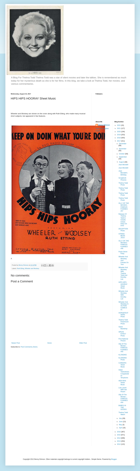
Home (49, 343)
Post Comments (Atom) (29, 347)
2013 (119, 441)
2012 (119, 444)
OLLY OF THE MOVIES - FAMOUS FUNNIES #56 (123, 245)
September (123, 157)
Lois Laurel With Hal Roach (122, 390)
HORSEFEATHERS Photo (123, 315)
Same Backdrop (122, 328)
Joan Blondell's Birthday (122, 173)
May (120, 425)
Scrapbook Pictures (122, 179)
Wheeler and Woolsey (32, 268)
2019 (119, 135)
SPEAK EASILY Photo (122, 334)
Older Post (83, 343)
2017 (119, 141)
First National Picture (123, 340)
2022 (119, 125)
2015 (119, 435)
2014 (119, 438)
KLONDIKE (122, 355)
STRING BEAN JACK (121, 236)
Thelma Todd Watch (123, 413)
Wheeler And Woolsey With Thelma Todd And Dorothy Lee (123, 273)
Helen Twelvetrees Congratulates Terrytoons (123, 374)
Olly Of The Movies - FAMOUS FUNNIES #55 (123, 348)
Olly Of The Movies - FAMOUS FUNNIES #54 (123, 398)
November (122, 149)
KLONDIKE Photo (122, 359)
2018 (119, 138)
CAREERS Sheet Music (122, 365)
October (122, 154)
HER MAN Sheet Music (122, 383)
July (120, 418)
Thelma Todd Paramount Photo (123, 322)
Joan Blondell (123, 165)
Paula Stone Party (122, 253)
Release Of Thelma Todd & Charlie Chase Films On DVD (122, 220)
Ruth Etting (20, 268)
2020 (119, 132)
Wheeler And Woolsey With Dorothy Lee (123, 295)
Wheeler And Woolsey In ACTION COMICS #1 (123, 306)
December (122, 144)
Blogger (114, 459)
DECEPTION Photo (123, 230)
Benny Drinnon (104, 125)
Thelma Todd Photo (123, 184)
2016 (119, 432)
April (120, 428)
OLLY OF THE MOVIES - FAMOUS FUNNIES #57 (123, 207)
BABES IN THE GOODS (122, 407)
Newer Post (15, 343)
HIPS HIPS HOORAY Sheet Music (122, 285)
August (121, 162)
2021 (119, 128)
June (121, 422)
